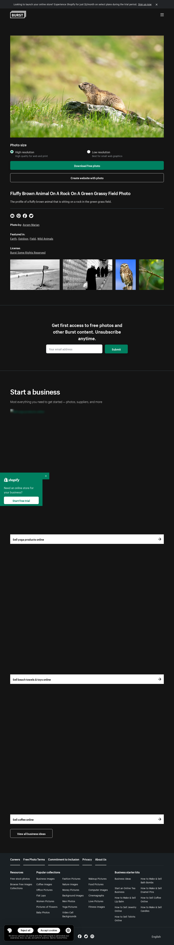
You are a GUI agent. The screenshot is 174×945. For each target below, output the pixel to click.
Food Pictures (96, 884)
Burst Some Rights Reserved (28, 252)
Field (33, 238)
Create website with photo (87, 177)
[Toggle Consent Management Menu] (9, 930)
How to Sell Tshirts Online (125, 918)
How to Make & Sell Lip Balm (125, 899)
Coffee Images (44, 884)
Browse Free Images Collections (21, 886)
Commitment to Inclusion (63, 859)
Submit (116, 349)
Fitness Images (97, 906)
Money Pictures (70, 889)
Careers (15, 859)
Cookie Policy (62, 937)
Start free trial (21, 500)
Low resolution (101, 152)
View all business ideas (31, 833)
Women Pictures (45, 901)
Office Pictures (44, 889)
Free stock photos (20, 878)
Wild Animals (45, 238)
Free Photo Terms (34, 859)
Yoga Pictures (69, 906)
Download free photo (87, 165)
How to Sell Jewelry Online (125, 909)
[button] (9, 930)
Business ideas (123, 878)
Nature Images (70, 884)
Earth (13, 238)
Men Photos (68, 901)
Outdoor (23, 238)
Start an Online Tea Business (125, 890)
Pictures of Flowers (46, 906)
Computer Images (98, 889)
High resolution (24, 152)
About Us (100, 859)
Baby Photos (43, 912)
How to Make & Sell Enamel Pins (151, 890)
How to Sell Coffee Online (151, 899)
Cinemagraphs (96, 895)
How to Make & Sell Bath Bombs (151, 880)
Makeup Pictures (98, 878)
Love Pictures (96, 901)
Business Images (45, 878)
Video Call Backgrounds (69, 914)
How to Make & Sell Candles (151, 909)
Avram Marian (31, 224)
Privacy (87, 859)
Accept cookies (49, 930)
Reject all (25, 930)
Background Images (73, 895)
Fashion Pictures (71, 878)
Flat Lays (41, 895)
